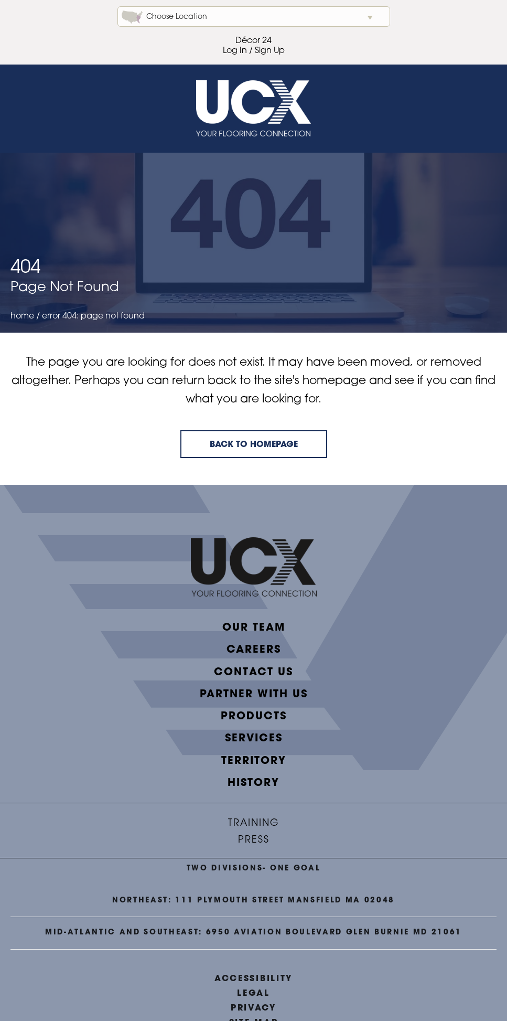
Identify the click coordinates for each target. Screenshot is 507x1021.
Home (22, 316)
